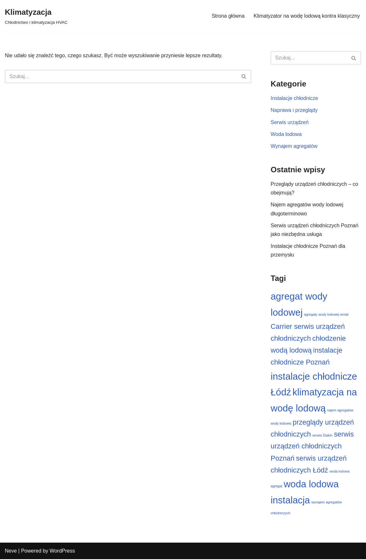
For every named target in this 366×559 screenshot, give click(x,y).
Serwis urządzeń (289, 122)
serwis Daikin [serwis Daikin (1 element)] (322, 435)
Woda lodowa (286, 134)
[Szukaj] (121, 76)
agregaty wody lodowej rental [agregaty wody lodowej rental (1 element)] (326, 314)
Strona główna (228, 16)
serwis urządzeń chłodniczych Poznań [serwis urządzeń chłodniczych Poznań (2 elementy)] (312, 446)
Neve (11, 551)
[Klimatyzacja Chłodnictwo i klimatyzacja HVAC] (36, 16)
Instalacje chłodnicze (294, 98)
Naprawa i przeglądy (294, 110)
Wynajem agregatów (294, 146)
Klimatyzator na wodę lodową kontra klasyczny (307, 16)
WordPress (62, 551)
